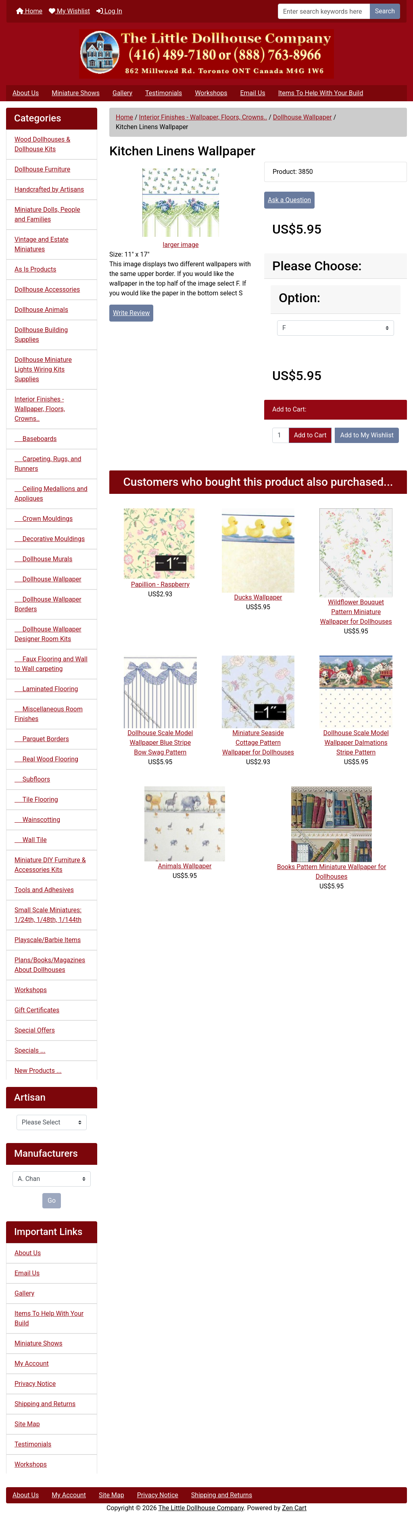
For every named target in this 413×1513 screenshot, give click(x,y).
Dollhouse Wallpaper (302, 117)
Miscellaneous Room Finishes (49, 714)
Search (385, 11)
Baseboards (36, 439)
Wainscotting (37, 819)
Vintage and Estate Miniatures (42, 244)
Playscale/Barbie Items (48, 940)
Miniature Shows (76, 93)
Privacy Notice (35, 1384)
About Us (26, 93)
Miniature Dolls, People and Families (47, 214)
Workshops (211, 93)
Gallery (122, 93)
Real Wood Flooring (46, 759)
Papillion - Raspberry (160, 584)
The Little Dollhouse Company (201, 1508)
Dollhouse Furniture (42, 169)
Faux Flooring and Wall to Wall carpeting (51, 664)
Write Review (131, 313)
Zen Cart (294, 1508)
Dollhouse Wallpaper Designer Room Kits (48, 634)
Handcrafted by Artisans (49, 189)
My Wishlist (69, 11)
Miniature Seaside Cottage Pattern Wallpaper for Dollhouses (258, 742)
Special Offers (35, 1030)
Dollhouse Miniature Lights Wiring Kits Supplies (43, 369)
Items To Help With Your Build (320, 93)
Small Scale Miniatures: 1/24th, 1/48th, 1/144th (48, 915)
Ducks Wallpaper (258, 597)
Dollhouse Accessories (47, 289)
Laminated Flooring (46, 689)
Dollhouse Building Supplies (41, 334)
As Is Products (35, 269)
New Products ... (38, 1070)
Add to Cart (310, 435)
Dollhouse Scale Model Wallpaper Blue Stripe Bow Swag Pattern (160, 742)
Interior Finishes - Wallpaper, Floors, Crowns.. (203, 117)
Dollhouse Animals (41, 309)
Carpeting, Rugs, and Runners (48, 463)
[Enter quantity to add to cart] (280, 435)
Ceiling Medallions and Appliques (51, 493)
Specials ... (30, 1050)
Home (29, 11)
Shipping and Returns (45, 1404)
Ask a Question (289, 200)
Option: (299, 297)
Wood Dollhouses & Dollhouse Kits (42, 144)
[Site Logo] (206, 54)
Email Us (252, 93)
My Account (32, 1363)
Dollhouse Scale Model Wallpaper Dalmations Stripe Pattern (356, 742)
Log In (109, 11)
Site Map (27, 1424)
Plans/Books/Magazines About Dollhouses (50, 965)
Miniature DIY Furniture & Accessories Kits (50, 865)
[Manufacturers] (52, 1179)
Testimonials (163, 93)
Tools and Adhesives (44, 890)
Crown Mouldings (44, 518)
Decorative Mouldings (50, 539)
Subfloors (32, 779)
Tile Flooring (36, 799)
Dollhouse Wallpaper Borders (48, 604)
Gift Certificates (37, 1010)
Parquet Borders (42, 739)
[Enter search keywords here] (324, 11)
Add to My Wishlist (367, 435)
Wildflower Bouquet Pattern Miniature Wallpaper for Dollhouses (356, 611)
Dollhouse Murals (43, 559)
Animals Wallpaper (184, 866)
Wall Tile (31, 840)
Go (52, 1200)
